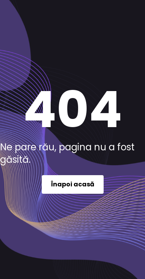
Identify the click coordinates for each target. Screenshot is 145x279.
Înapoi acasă (72, 184)
